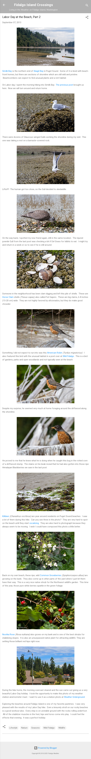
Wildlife (61, 728)
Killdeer (5, 516)
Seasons (35, 728)
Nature (24, 728)
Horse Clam (8, 297)
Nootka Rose (8, 634)
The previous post (64, 85)
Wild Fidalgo (68, 356)
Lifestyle (13, 728)
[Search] (87, 5)
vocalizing (34, 523)
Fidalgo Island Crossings (33, 5)
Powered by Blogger (45, 748)
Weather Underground (74, 697)
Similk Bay (7, 71)
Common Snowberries (50, 575)
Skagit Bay (38, 71)
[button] (87, 18)
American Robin (54, 352)
